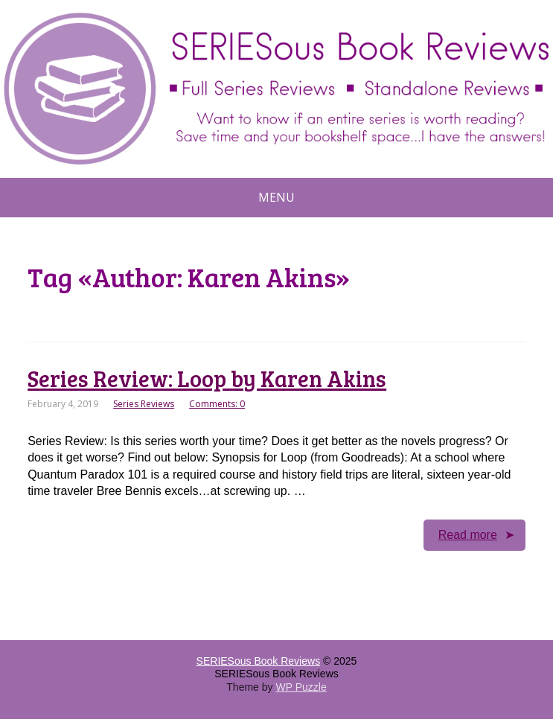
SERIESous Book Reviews (258, 661)
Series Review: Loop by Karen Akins (207, 378)
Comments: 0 (217, 403)
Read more (467, 534)
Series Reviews (143, 403)
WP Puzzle (300, 687)
